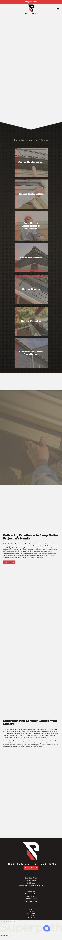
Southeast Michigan (31, 883)
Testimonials (31, 918)
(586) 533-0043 (31, 2)
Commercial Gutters (31, 904)
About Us (31, 914)
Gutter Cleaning (31, 899)
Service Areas (31, 916)
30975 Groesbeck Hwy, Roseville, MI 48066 (31, 888)
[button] (58, 9)
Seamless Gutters (31, 901)
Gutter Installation (31, 897)
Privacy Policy (4, 938)
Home (31, 912)
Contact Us (31, 920)
